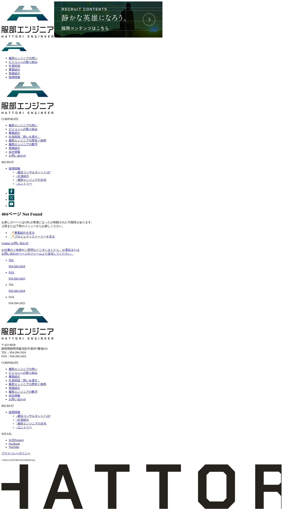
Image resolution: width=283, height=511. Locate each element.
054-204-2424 (17, 290)
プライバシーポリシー (15, 453)
